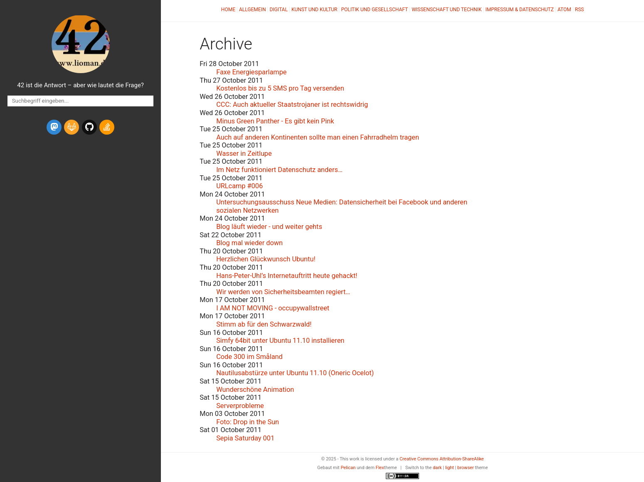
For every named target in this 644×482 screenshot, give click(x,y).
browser (465, 467)
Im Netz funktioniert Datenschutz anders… (279, 170)
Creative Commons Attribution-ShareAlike (442, 459)
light (449, 467)
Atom (564, 9)
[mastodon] (54, 127)
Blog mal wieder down (249, 243)
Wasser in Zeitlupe (244, 153)
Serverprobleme (240, 406)
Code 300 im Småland (249, 357)
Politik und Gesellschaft (374, 9)
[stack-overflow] (106, 127)
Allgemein (252, 9)
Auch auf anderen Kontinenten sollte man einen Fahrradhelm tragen (317, 137)
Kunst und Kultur (314, 9)
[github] (89, 127)
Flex (380, 467)
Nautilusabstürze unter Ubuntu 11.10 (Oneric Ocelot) (295, 373)
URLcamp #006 (239, 186)
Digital (278, 9)
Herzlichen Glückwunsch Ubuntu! (265, 259)
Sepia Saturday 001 (245, 438)
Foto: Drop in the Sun (247, 422)
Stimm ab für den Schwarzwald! (263, 324)
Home (228, 9)
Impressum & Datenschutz (519, 9)
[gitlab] (71, 127)
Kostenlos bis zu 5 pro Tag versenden (280, 88)
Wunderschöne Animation (255, 389)
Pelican (348, 467)
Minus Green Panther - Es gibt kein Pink (275, 121)
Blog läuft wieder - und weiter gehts (269, 227)
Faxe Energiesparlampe (251, 72)
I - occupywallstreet (272, 308)
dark (437, 467)
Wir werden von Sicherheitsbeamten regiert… (283, 292)
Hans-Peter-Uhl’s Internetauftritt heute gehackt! (286, 276)
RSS (579, 9)
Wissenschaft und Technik (446, 9)
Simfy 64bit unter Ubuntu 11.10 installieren (280, 340)
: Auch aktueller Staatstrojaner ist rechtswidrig (292, 104)
